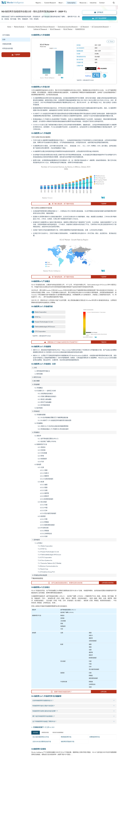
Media (3, 779)
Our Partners (23, 775)
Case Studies (23, 787)
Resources (83, 3)
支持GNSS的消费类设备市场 (42, 741)
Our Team (22, 771)
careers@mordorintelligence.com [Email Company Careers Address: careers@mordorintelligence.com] (75, 776)
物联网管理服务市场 (67, 741)
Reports (38, 3)
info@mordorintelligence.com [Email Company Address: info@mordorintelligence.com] (48, 788)
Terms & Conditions (25, 799)
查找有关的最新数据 (58, 732)
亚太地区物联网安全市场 (41, 737)
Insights (4, 787)
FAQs (20, 783)
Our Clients (5, 775)
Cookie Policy (23, 803)
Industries (93, 3)
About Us (4, 771)
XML (2, 808)
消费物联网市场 (94, 737)
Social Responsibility (25, 779)
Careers (4, 799)
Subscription (71, 3)
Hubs (20, 795)
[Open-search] (114, 3)
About (61, 3)
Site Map (21, 808)
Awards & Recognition (8, 783)
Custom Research (50, 3)
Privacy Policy (5, 803)
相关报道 (35, 732)
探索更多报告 (45, 732)
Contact (102, 3)
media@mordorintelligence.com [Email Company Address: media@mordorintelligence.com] (49, 795)
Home (3, 767)
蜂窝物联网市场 (66, 737)
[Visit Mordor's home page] (12, 3)
